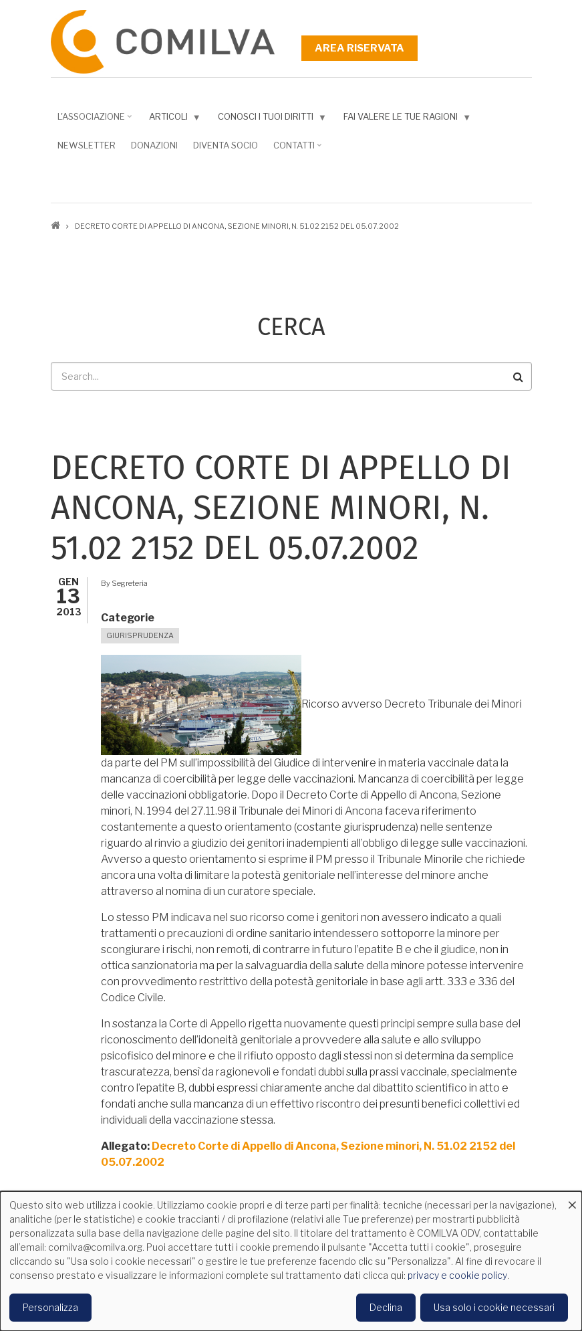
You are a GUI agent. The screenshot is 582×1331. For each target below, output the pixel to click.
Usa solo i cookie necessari (494, 1307)
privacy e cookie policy (457, 1275)
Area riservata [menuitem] (359, 48)
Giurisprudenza (140, 635)
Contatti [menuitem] (296, 150)
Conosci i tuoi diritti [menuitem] (269, 119)
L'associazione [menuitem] (93, 121)
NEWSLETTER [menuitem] (86, 145)
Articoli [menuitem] (172, 119)
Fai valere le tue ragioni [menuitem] (404, 119)
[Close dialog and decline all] (572, 1199)
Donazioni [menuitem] (154, 145)
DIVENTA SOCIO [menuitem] (225, 145)
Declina (386, 1307)
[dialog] (291, 1261)
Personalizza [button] (50, 1307)
